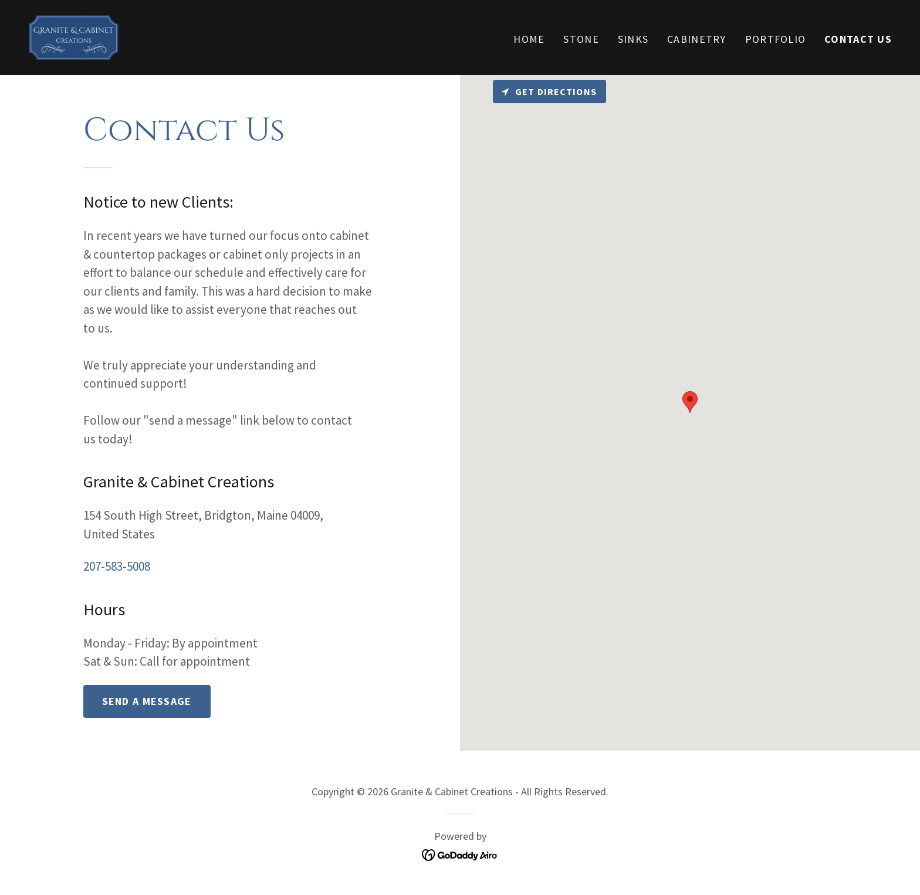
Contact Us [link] (858, 39)
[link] (73, 36)
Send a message (147, 701)
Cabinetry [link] (696, 39)
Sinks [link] (633, 39)
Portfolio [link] (775, 39)
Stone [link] (580, 39)
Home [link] (528, 39)
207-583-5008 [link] (116, 566)
